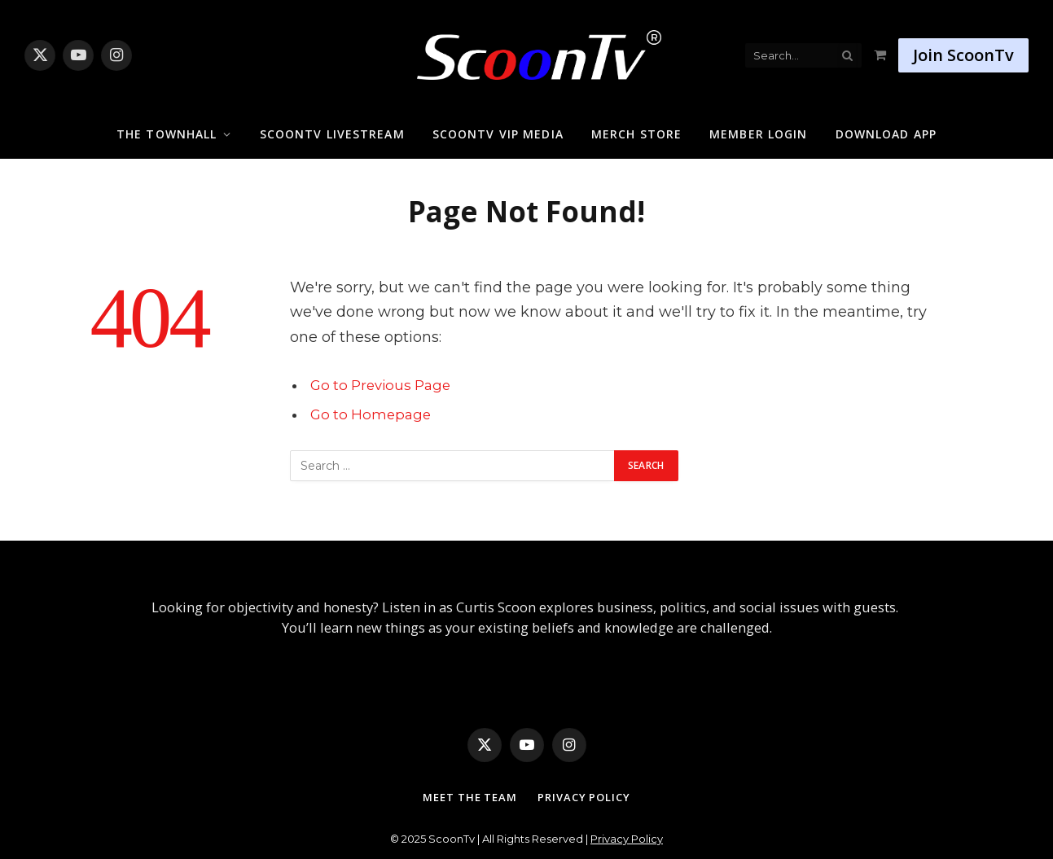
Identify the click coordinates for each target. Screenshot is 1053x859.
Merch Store (636, 134)
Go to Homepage (370, 414)
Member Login (758, 134)
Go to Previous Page (380, 385)
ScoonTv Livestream (332, 134)
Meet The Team (470, 797)
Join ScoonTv (963, 55)
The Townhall (166, 134)
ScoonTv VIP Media (498, 134)
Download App (886, 134)
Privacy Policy (583, 797)
